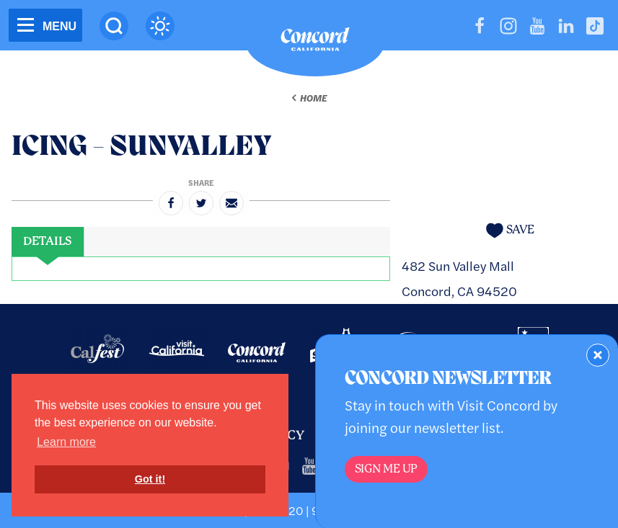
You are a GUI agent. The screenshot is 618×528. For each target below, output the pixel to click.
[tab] (48, 242)
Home (313, 97)
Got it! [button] (150, 479)
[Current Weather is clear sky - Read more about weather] (160, 26)
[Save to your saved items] (510, 230)
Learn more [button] (66, 442)
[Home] (315, 42)
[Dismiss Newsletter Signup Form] (597, 355)
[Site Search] (114, 26)
